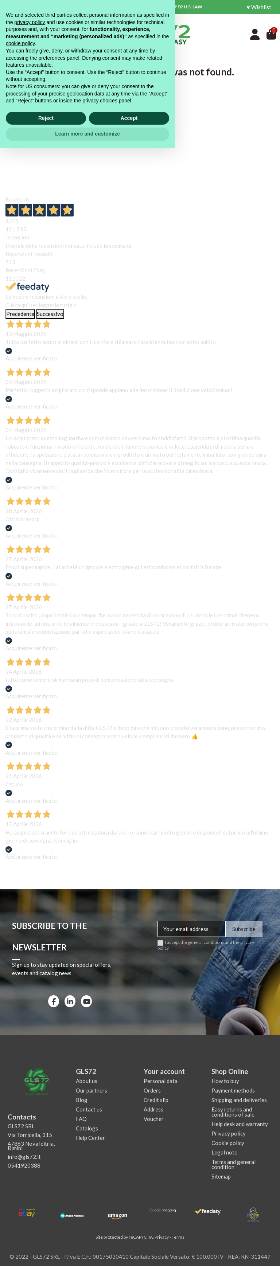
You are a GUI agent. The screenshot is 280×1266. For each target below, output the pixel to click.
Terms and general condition (233, 1164)
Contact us (89, 1109)
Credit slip (156, 1100)
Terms (178, 1237)
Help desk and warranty (239, 1124)
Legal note (224, 1152)
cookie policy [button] (20, 1161)
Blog (82, 1100)
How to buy (225, 1081)
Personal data (161, 1081)
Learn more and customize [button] (87, 1252)
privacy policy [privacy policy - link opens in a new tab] (29, 1140)
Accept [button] (129, 1236)
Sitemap (221, 1176)
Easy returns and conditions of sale (232, 1112)
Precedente (20, 313)
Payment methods (233, 1090)
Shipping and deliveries (239, 1100)
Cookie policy (227, 1143)
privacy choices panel (106, 1219)
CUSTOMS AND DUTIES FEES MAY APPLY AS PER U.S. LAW (141, 6)
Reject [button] (46, 1236)
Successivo (50, 313)
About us (86, 1081)
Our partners (91, 1090)
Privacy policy (228, 1133)
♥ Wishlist (259, 7)
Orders (152, 1090)
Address (153, 1109)
